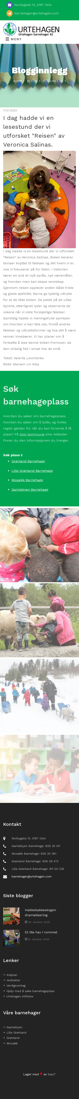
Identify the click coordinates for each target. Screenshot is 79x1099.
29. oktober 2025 (37, 922)
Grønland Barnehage (28, 461)
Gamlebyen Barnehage (30, 490)
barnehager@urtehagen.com (36, 13)
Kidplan (10, 975)
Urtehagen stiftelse (18, 996)
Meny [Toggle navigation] (14, 39)
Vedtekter (11, 980)
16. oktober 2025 (37, 939)
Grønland (11, 1037)
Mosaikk (10, 1043)
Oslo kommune (32, 438)
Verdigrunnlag (14, 985)
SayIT (52, 1074)
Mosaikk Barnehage (27, 480)
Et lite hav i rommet (41, 932)
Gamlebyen (12, 1027)
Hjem (18, 81)
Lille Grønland (14, 1032)
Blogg (33, 81)
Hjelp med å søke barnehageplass (29, 991)
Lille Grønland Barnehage (32, 471)
